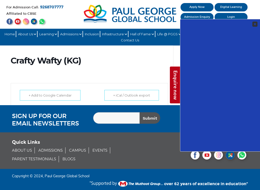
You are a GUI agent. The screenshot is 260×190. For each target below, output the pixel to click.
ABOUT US (22, 150)
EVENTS (99, 150)
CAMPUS (77, 150)
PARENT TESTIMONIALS (34, 159)
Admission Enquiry (197, 17)
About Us (27, 34)
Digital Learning (231, 7)
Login (231, 17)
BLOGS (68, 159)
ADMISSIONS (50, 150)
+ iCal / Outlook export (131, 95)
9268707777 (51, 7)
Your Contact (223, 92)
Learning (48, 34)
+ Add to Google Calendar (50, 95)
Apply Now (197, 7)
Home (10, 34)
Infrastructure (114, 34)
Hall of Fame (142, 34)
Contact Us (130, 40)
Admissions (71, 34)
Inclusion (92, 34)
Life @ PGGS (169, 34)
